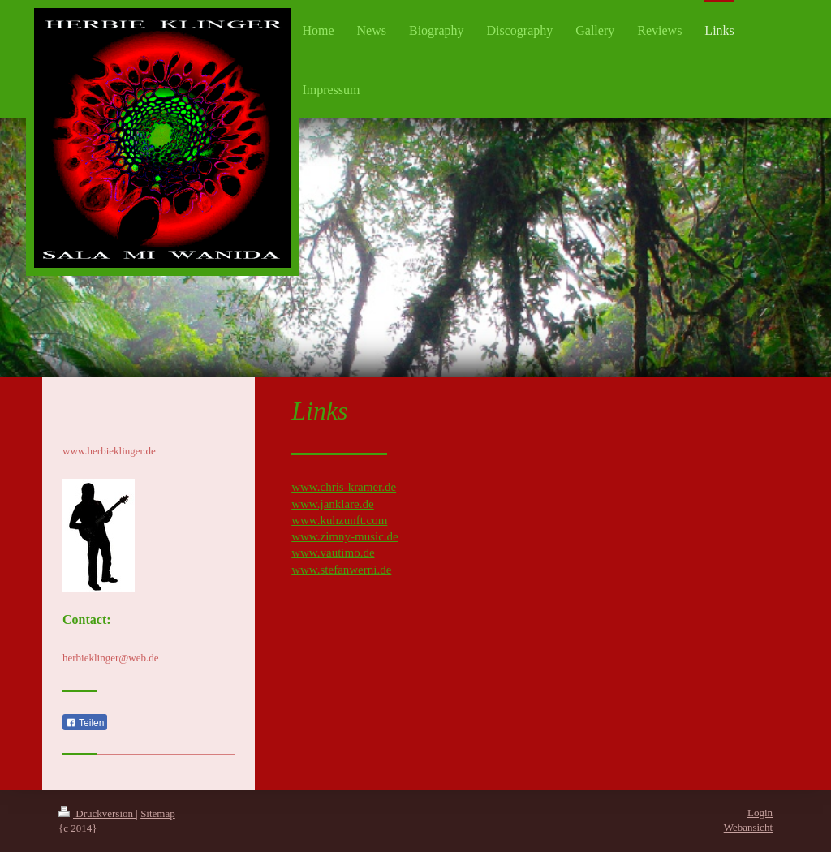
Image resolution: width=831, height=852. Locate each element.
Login (760, 813)
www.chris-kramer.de (343, 486)
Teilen (85, 723)
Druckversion (97, 813)
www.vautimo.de (332, 552)
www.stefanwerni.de (341, 569)
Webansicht (748, 827)
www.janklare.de (332, 503)
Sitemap (157, 813)
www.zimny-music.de (344, 536)
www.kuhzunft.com (339, 520)
